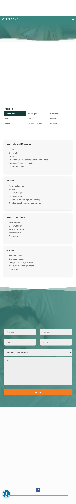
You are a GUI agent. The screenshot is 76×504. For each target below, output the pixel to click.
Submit (38, 392)
